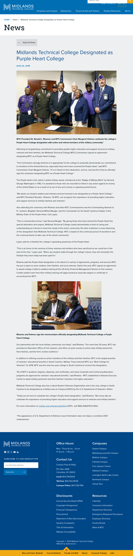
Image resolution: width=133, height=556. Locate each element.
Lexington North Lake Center (105, 475)
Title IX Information (65, 527)
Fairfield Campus (100, 462)
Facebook (5, 452)
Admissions (66, 11)
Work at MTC (98, 527)
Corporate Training (99, 553)
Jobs (112, 553)
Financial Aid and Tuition (87, 11)
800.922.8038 (71, 481)
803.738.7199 (77, 485)
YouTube (15, 452)
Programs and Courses (47, 11)
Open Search (129, 2)
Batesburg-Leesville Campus (105, 453)
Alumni (84, 553)
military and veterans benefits (52, 406)
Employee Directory (101, 518)
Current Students (54, 553)
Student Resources (112, 11)
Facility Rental (98, 523)
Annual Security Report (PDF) (69, 501)
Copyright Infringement (67, 505)
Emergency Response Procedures (107, 514)
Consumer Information (102, 505)
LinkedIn (18, 452)
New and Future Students (32, 553)
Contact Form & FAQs (66, 464)
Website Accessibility (66, 532)
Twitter (11, 452)
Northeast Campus (100, 479)
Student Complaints (65, 523)
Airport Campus (99, 448)
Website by (66, 544)
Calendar (96, 501)
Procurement (62, 514)
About (127, 11)
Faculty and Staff (71, 553)
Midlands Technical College (19, 7)
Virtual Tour (97, 484)
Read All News (29, 42)
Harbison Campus (100, 470)
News (15, 20)
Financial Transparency (66, 510)
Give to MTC (104, 2)
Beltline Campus (99, 457)
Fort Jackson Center (101, 466)
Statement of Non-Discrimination (71, 518)
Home (7, 20)
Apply (120, 2)
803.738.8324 (68, 476)
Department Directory (102, 510)
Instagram (8, 452)
